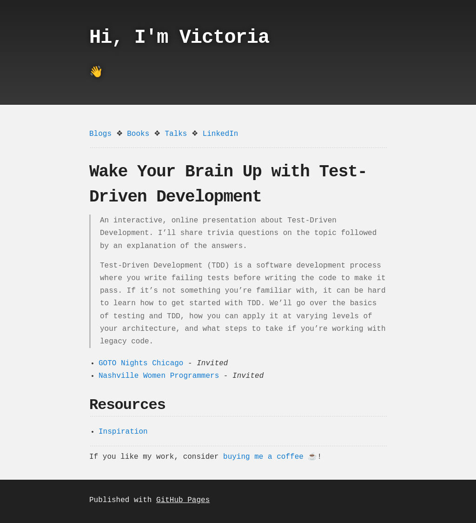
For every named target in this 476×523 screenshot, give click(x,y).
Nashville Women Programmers (159, 376)
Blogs (100, 134)
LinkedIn (220, 134)
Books (138, 134)
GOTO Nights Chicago (141, 363)
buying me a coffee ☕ (270, 457)
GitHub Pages (183, 500)
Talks (176, 134)
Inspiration (123, 432)
